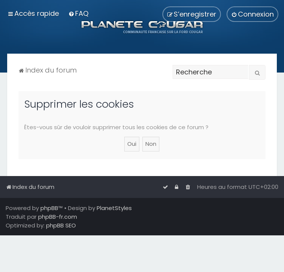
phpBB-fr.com (57, 217)
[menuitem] (78, 13)
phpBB (49, 208)
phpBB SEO (61, 225)
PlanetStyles (114, 208)
